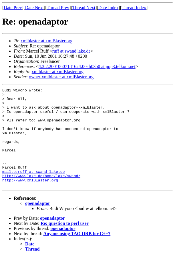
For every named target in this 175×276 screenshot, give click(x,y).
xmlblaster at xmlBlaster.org (46, 40)
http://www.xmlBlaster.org (30, 198)
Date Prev (13, 7)
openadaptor (37, 223)
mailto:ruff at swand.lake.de (33, 188)
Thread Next (83, 7)
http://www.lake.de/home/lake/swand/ (41, 193)
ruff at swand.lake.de (71, 51)
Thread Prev (58, 7)
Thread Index (134, 7)
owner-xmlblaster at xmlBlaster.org (61, 76)
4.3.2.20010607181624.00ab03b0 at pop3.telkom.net (87, 66)
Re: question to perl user (65, 243)
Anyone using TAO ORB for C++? (77, 253)
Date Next (34, 7)
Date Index (108, 7)
